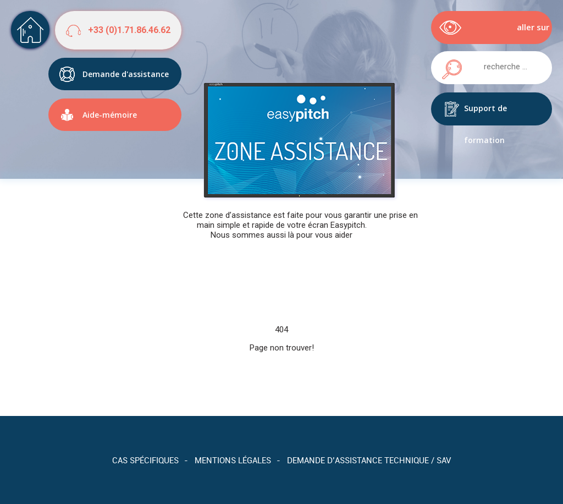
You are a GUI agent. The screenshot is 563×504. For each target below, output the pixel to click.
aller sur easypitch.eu (523, 32)
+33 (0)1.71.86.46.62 (129, 30)
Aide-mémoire (109, 114)
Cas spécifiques (145, 459)
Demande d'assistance (125, 74)
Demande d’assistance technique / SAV (369, 459)
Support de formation (485, 114)
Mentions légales (233, 459)
